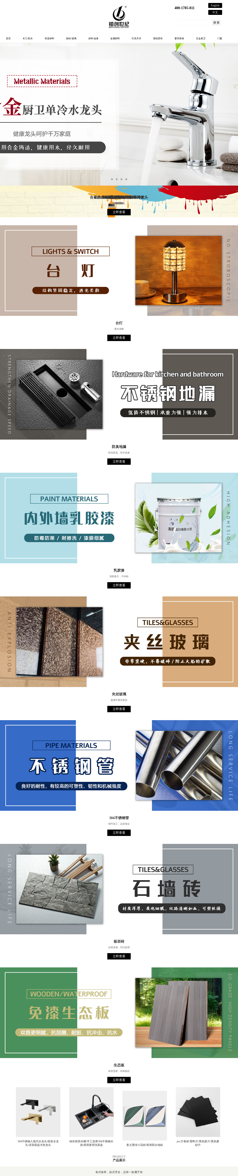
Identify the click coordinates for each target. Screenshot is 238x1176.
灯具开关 (136, 38)
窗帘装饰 (179, 38)
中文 (215, 12)
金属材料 (115, 38)
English (215, 5)
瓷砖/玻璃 (71, 38)
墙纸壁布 (158, 38)
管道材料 (49, 38)
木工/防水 (28, 38)
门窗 (219, 38)
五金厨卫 (200, 38)
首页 (8, 38)
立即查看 (119, 212)
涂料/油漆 (93, 38)
